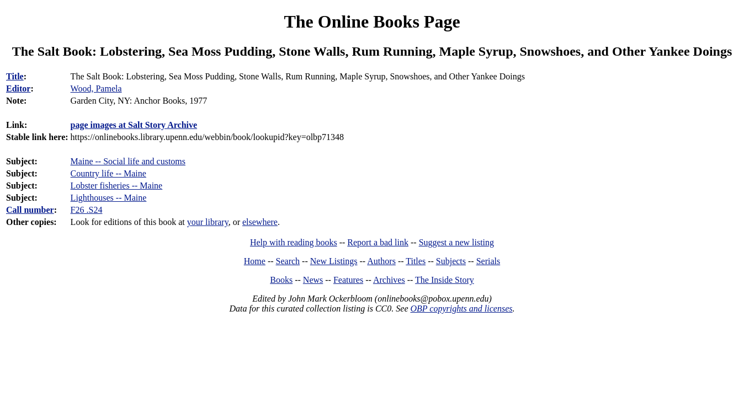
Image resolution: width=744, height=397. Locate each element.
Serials (488, 261)
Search (288, 261)
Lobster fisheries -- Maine (117, 185)
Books (281, 280)
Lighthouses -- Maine (109, 197)
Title (15, 76)
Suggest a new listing (456, 242)
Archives (389, 280)
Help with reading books (293, 242)
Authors (381, 261)
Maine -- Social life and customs (128, 161)
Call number (30, 209)
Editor (18, 88)
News (313, 280)
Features (348, 280)
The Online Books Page (372, 21)
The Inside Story (444, 280)
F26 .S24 (87, 209)
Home (254, 261)
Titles (416, 261)
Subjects (451, 261)
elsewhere (260, 222)
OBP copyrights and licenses (461, 308)
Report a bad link (377, 242)
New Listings (334, 261)
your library (207, 222)
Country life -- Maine (108, 173)
